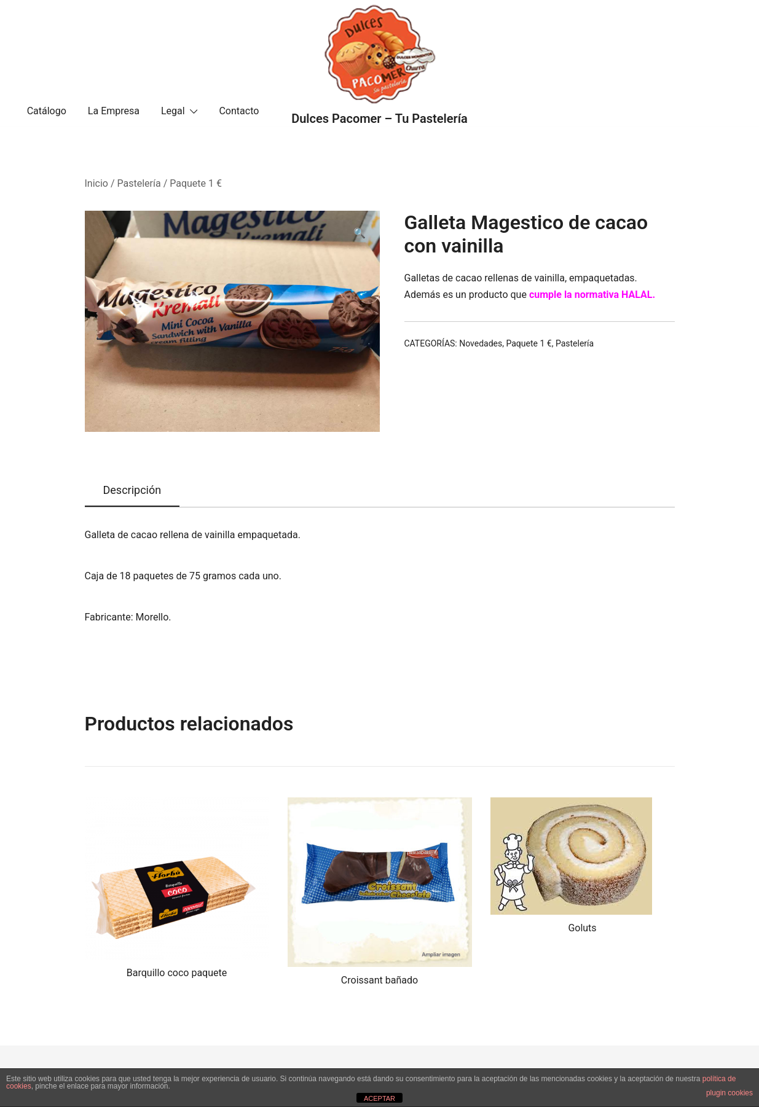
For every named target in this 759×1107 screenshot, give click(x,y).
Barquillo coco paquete (177, 973)
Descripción (132, 489)
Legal (173, 111)
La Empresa (114, 111)
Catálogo (46, 111)
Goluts (582, 928)
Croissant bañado (379, 980)
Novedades (480, 343)
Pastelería (139, 183)
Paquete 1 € (196, 183)
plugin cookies (729, 1093)
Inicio (96, 183)
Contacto (239, 111)
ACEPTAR (379, 1098)
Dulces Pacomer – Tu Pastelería (379, 118)
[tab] (132, 491)
